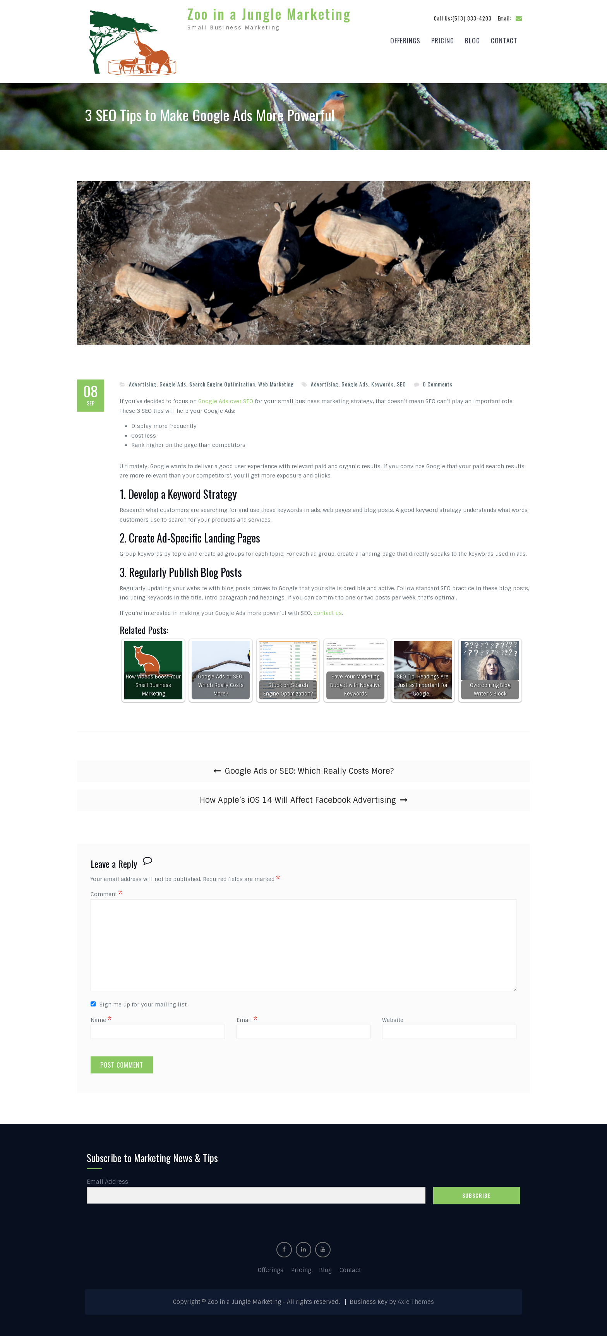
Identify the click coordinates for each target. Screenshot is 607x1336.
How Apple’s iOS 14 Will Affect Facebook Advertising (298, 798)
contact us (328, 611)
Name (101, 1017)
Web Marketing (276, 382)
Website (392, 1017)
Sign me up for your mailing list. (139, 1002)
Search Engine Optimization (222, 382)
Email (247, 1017)
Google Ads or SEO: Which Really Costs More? (309, 769)
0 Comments (438, 382)
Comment (106, 892)
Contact (504, 39)
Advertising (142, 382)
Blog (472, 39)
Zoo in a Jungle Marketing (269, 12)
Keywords (382, 382)
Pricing (442, 39)
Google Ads (172, 382)
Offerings (405, 39)
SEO (401, 382)
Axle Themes (416, 1300)
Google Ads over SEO (225, 399)
